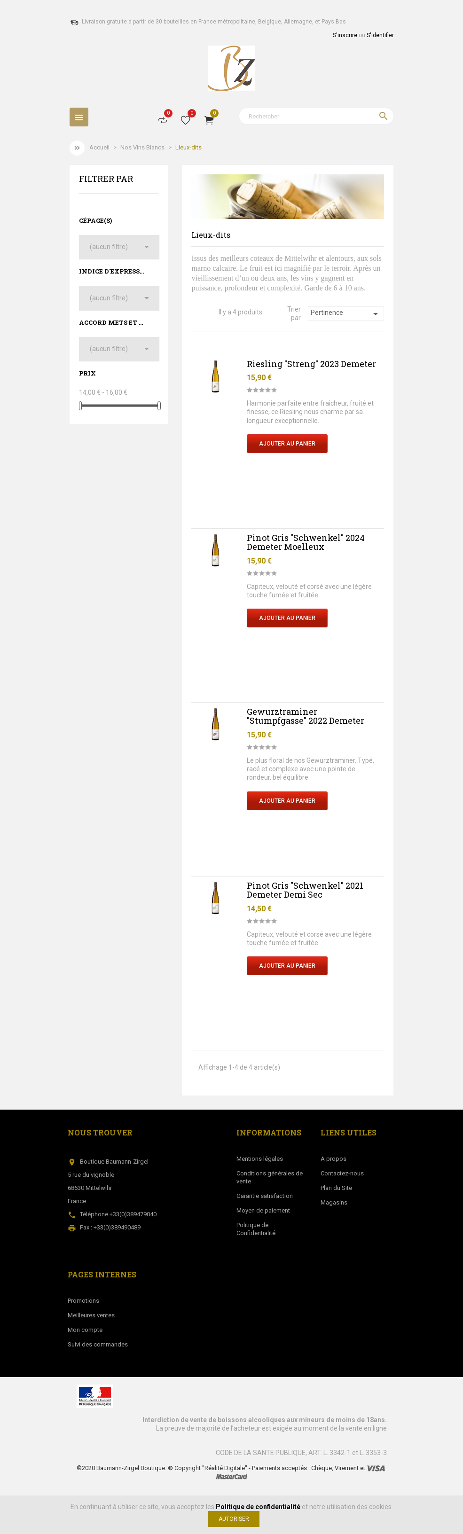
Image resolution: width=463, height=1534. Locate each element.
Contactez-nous (342, 1173)
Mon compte (85, 1329)
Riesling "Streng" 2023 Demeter (311, 363)
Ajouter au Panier (287, 443)
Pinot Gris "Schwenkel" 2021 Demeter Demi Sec (305, 890)
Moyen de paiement (263, 1210)
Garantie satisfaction (264, 1195)
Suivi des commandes (98, 1344)
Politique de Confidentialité (255, 1229)
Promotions (83, 1300)
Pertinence (346, 314)
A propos (333, 1158)
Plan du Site (336, 1187)
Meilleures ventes (91, 1315)
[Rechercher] (316, 116)
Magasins (334, 1202)
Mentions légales (259, 1158)
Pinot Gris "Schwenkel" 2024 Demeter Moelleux (306, 542)
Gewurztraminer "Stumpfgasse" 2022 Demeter (305, 716)
